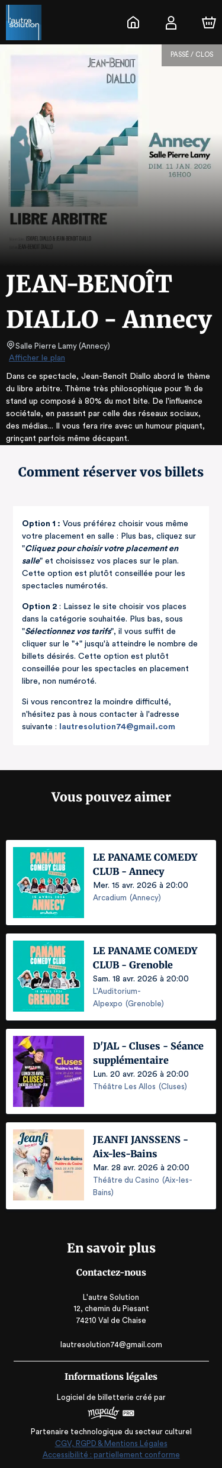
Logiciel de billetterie (96, 1395)
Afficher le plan (36, 358)
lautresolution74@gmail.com (116, 727)
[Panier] (209, 22)
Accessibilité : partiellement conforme (111, 1452)
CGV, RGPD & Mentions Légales (111, 1441)
